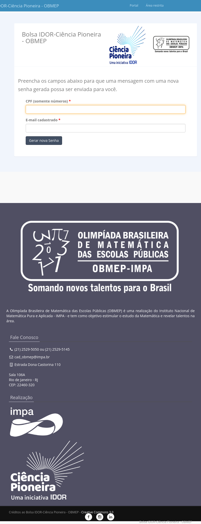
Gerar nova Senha (44, 140)
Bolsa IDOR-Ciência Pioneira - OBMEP (19, 6)
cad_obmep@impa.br (32, 356)
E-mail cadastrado (42, 119)
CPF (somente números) (47, 101)
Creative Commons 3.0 (97, 512)
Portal (157, 5)
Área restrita (178, 5)
